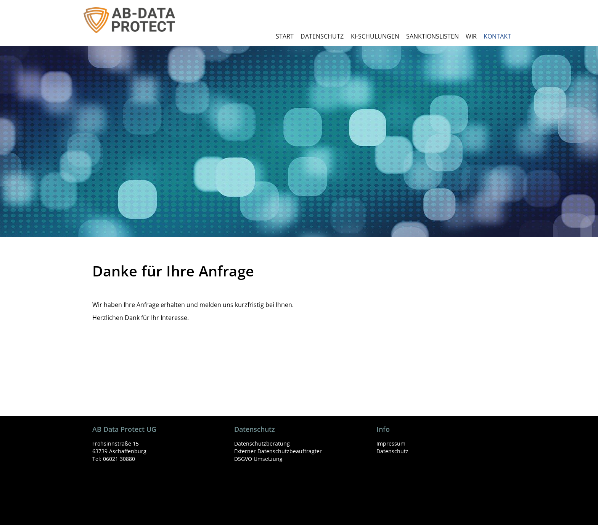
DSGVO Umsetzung (258, 458)
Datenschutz (392, 451)
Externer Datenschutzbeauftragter (278, 451)
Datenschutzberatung (262, 443)
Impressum (390, 443)
